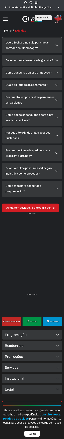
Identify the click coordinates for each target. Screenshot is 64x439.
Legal (9, 389)
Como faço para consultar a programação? (23, 188)
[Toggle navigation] (5, 19)
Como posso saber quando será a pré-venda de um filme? (29, 117)
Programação (16, 335)
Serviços (11, 367)
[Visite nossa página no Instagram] (31, 2)
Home (8, 30)
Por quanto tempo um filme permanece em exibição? (29, 100)
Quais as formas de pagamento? (26, 84)
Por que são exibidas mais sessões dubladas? (27, 135)
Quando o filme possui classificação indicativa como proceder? (28, 171)
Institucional (14, 378)
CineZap (32, 321)
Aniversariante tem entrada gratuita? (29, 60)
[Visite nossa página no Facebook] (25, 2)
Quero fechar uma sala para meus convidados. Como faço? (27, 45)
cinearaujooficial (11, 321)
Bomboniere (14, 346)
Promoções (14, 356)
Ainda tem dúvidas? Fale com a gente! (30, 207)
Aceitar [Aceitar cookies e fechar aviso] (32, 433)
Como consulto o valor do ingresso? (28, 72)
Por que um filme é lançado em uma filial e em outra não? (27, 153)
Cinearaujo (53, 321)
